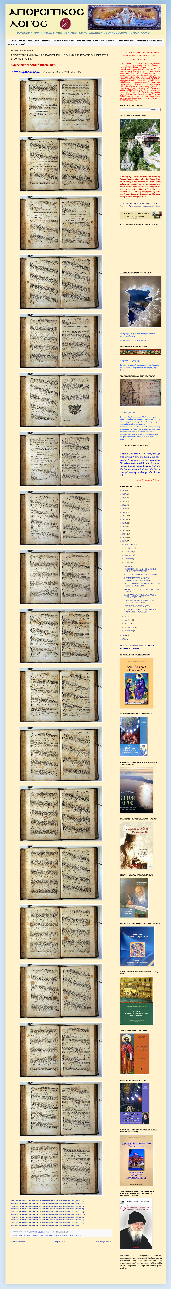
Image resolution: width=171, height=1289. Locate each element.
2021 (124, 509)
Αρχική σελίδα (60, 1242)
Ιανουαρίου (129, 631)
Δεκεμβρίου (129, 544)
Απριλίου (128, 620)
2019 (124, 516)
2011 (124, 635)
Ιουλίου (128, 562)
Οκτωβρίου (129, 552)
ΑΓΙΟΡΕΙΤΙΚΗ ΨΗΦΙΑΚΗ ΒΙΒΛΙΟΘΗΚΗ (149, 41)
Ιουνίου (127, 566)
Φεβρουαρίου (130, 627)
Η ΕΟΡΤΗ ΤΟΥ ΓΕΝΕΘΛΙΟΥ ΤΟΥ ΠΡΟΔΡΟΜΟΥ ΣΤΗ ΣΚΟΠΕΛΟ (137, 579)
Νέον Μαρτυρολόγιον (75, 1235)
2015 (124, 530)
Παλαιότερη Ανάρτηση (103, 1242)
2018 (124, 519)
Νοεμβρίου (129, 548)
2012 (124, 541)
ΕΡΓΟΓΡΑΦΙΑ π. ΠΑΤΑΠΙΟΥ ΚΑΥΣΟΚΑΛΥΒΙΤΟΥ (58, 41)
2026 (124, 491)
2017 (124, 523)
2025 (124, 494)
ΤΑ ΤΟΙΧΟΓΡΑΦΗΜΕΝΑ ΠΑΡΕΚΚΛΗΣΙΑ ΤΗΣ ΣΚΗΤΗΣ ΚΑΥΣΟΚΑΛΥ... (142, 585)
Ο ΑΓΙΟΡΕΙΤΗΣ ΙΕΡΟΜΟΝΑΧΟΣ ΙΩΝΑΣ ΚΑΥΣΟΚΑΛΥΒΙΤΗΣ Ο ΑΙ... (139, 602)
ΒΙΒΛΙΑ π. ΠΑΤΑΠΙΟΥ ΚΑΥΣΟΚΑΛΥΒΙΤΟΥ (25, 41)
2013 (124, 538)
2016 (124, 527)
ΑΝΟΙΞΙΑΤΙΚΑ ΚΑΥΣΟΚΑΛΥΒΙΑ (137, 606)
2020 (124, 512)
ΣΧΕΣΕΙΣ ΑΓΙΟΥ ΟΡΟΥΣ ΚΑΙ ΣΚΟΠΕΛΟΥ (140, 575)
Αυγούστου (129, 559)
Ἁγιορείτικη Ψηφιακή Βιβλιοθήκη (28, 1235)
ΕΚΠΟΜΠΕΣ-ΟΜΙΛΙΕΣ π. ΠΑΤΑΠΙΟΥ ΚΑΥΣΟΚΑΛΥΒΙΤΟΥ (95, 41)
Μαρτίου (128, 623)
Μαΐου (127, 616)
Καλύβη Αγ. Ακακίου (60, 1235)
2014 (124, 534)
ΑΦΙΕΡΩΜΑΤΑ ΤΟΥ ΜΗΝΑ (125, 41)
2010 (124, 639)
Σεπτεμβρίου (129, 555)
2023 (124, 501)
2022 (124, 505)
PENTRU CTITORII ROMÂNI (17, 44)
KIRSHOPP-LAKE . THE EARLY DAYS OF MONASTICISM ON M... (140, 596)
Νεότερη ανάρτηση (18, 1242)
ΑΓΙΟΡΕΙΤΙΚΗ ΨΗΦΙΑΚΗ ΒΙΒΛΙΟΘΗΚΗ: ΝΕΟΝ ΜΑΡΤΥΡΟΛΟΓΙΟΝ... (140, 570)
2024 (124, 498)
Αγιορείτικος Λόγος (46, 1235)
